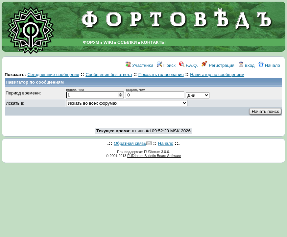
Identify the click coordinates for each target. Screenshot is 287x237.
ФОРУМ (91, 42)
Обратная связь (130, 143)
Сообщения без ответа (108, 74)
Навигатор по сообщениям (217, 74)
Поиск (166, 65)
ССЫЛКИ (127, 42)
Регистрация (218, 65)
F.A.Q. (188, 65)
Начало (269, 65)
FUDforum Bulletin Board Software (154, 156)
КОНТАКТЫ (153, 42)
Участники (139, 65)
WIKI (108, 42)
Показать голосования (161, 74)
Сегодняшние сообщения (53, 74)
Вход (246, 65)
